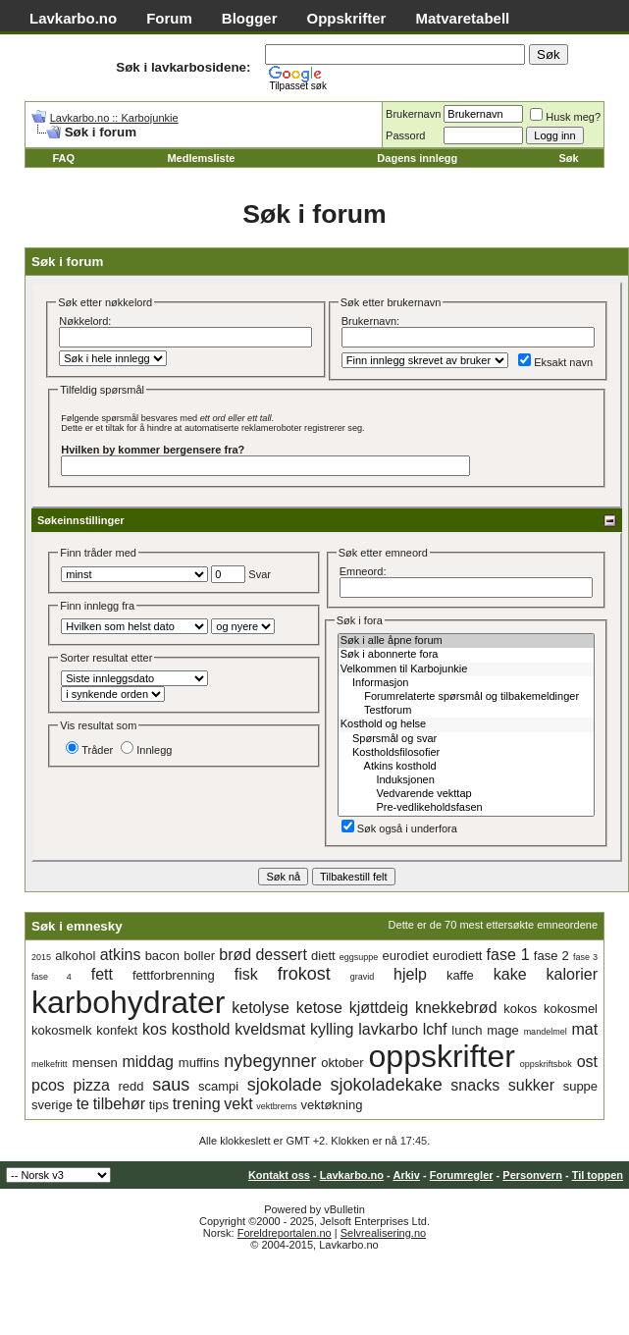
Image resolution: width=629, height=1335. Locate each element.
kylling (331, 1029)
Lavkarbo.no (73, 18)
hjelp (410, 974)
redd (131, 1086)
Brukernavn (413, 114)
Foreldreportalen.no (284, 1233)
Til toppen (597, 1175)
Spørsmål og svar (466, 739)
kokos (520, 1008)
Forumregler (462, 1175)
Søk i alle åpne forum (466, 641)
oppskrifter (442, 1056)
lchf (435, 1029)
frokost (304, 974)
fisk (246, 974)
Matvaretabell (462, 18)
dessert (280, 954)
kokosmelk (61, 1030)
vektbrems (276, 1106)
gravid (362, 977)
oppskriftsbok (546, 1064)
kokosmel (571, 1008)
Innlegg (146, 750)
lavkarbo (387, 1029)
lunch (466, 1030)
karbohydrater (128, 1002)
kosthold (201, 1029)
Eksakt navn (555, 362)
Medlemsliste (201, 158)
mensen (94, 1062)
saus (170, 1085)
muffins (199, 1062)
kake (510, 974)
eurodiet (406, 955)
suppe (580, 1086)
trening (197, 1103)
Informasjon (466, 683)
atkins (120, 954)
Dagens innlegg (417, 158)
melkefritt (49, 1064)
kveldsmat (270, 1029)
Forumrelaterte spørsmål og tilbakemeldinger (466, 697)
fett (102, 974)
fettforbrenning (173, 975)
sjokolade (284, 1085)
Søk (568, 158)
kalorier (572, 974)
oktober (342, 1062)
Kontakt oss (279, 1175)
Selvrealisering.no (383, 1233)
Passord (405, 135)
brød (235, 954)
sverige (52, 1104)
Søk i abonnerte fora (466, 655)
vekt (238, 1103)
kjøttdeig (378, 1007)
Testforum (466, 711)
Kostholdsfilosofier (466, 753)
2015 (41, 957)
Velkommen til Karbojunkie (466, 669)
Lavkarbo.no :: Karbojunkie (114, 118)
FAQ (63, 158)
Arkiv (406, 1175)
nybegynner (270, 1061)
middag (147, 1061)
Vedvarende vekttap (466, 794)
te (83, 1103)
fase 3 (585, 957)
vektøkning (332, 1104)
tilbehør (119, 1103)
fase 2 (551, 955)
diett (323, 955)
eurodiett (458, 955)
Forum (169, 18)
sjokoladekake (387, 1085)
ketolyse (260, 1007)
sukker (531, 1085)
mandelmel (545, 1032)
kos (154, 1029)
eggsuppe (359, 957)
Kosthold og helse (466, 724)
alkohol (75, 955)
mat (584, 1029)
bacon (162, 955)
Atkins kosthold (466, 767)
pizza (91, 1085)
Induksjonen (466, 780)
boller (199, 955)
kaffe (460, 975)
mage (503, 1030)
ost (587, 1061)
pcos (48, 1085)
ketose (319, 1007)
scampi (218, 1086)
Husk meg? (565, 117)
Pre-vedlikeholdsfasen (466, 808)
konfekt (116, 1030)
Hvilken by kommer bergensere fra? (152, 449)
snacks (474, 1085)
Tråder (89, 750)
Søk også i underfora (399, 828)
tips (159, 1104)
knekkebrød (456, 1007)
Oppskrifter (347, 18)
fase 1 (508, 954)
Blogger (250, 18)
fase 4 (51, 977)
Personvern (532, 1175)
